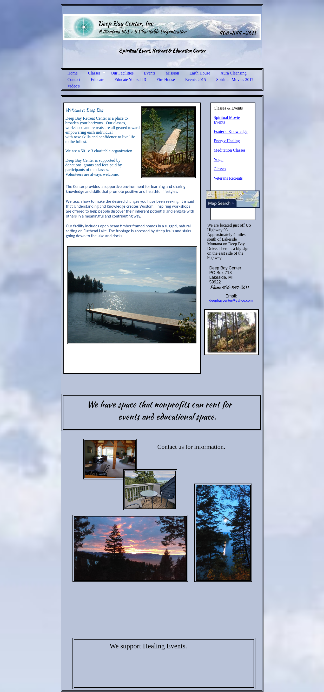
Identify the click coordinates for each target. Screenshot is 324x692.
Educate (97, 79)
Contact (74, 79)
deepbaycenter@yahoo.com (231, 300)
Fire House (165, 79)
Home (73, 73)
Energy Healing (227, 141)
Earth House (199, 73)
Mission (172, 73)
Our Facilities (122, 73)
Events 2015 (195, 79)
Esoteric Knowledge (231, 131)
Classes (94, 73)
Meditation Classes (230, 150)
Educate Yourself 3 (130, 79)
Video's (74, 86)
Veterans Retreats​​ (228, 178)
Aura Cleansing (234, 73)
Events (149, 73)
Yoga (218, 159)
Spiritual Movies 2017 (234, 79)
